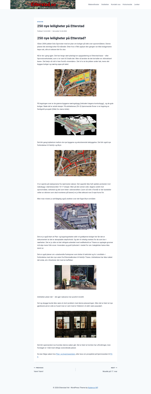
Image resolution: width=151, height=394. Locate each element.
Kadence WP (93, 388)
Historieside (127, 4)
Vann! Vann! (54, 369)
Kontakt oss (115, 4)
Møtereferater (93, 4)
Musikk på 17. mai (97, 369)
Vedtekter (105, 4)
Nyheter (40, 22)
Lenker (137, 4)
